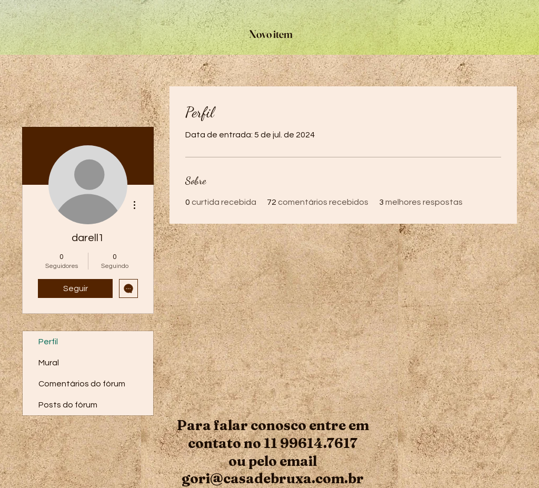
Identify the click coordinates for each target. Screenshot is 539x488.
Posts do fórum (67, 405)
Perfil (48, 341)
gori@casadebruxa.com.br (273, 478)
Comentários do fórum (81, 384)
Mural (48, 362)
